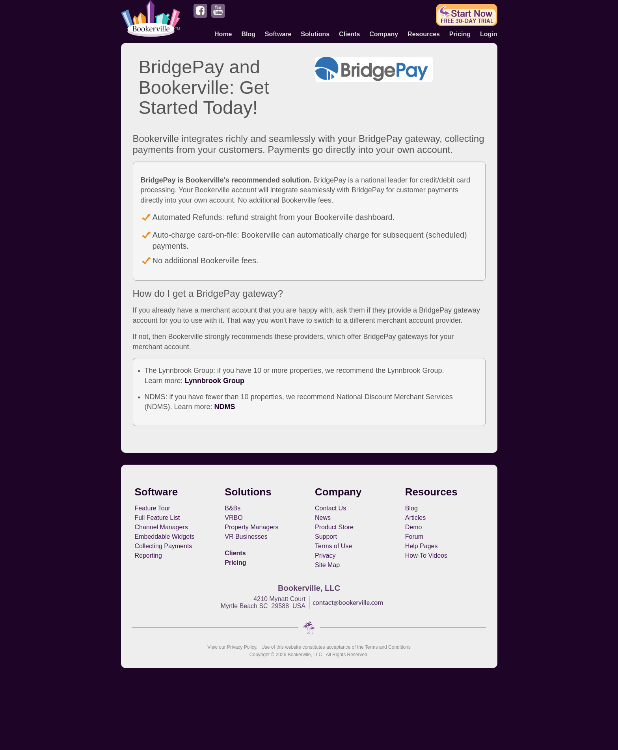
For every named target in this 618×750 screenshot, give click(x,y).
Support (326, 536)
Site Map (327, 565)
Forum (414, 536)
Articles (415, 517)
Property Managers (251, 527)
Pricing (460, 34)
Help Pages (421, 546)
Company (383, 34)
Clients (349, 34)
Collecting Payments (163, 546)
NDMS (224, 407)
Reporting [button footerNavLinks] (148, 555)
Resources (424, 34)
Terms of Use (333, 546)
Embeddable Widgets (165, 536)
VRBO (233, 517)
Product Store (334, 527)
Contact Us (330, 508)
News (323, 517)
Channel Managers (161, 527)
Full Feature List (157, 517)
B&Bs (232, 508)
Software (278, 34)
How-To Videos (426, 555)
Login (488, 34)
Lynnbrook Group (214, 381)
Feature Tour (152, 508)
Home (223, 34)
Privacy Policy (241, 647)
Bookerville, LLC (305, 654)
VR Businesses (246, 536)
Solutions (315, 34)
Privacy (325, 555)
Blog (248, 34)
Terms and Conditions (388, 647)
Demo (413, 527)
